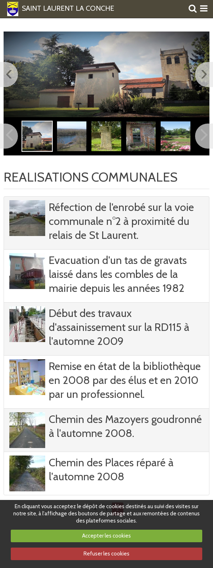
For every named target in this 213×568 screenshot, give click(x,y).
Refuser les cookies (106, 553)
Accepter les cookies (106, 536)
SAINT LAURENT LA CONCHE (68, 9)
